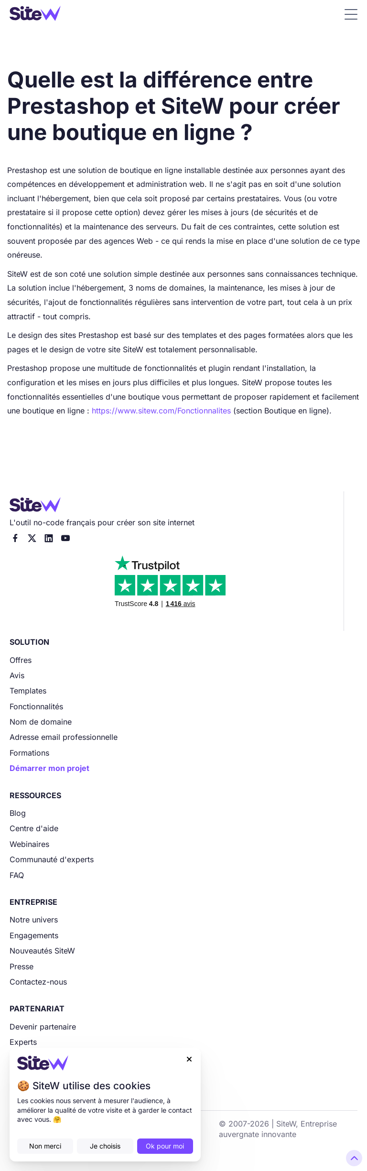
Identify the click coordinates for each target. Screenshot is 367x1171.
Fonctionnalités (36, 706)
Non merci (45, 1146)
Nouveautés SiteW (42, 950)
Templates (28, 690)
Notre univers (34, 919)
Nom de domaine (41, 721)
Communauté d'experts (52, 859)
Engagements (34, 935)
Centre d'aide (34, 828)
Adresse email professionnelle (64, 737)
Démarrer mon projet (49, 768)
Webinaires (29, 844)
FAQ (17, 875)
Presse (21, 966)
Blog (18, 813)
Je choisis (105, 1146)
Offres (21, 660)
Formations (29, 753)
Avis (17, 675)
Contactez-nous (38, 982)
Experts (23, 1042)
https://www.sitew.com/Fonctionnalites (161, 410)
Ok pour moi (165, 1146)
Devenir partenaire (43, 1026)
